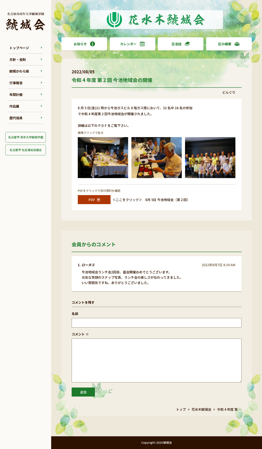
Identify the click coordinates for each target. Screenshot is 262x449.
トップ (181, 409)
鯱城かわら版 (19, 71)
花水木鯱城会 (201, 409)
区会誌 (181, 43)
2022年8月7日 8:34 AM (218, 264)
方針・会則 (17, 59)
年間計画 (16, 94)
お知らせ (84, 43)
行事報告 (16, 82)
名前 (75, 313)
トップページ (19, 47)
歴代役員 (16, 117)
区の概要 (228, 43)
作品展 (14, 106)
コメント (80, 334)
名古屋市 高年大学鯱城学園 (25, 137)
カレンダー (132, 43)
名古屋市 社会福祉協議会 (26, 150)
